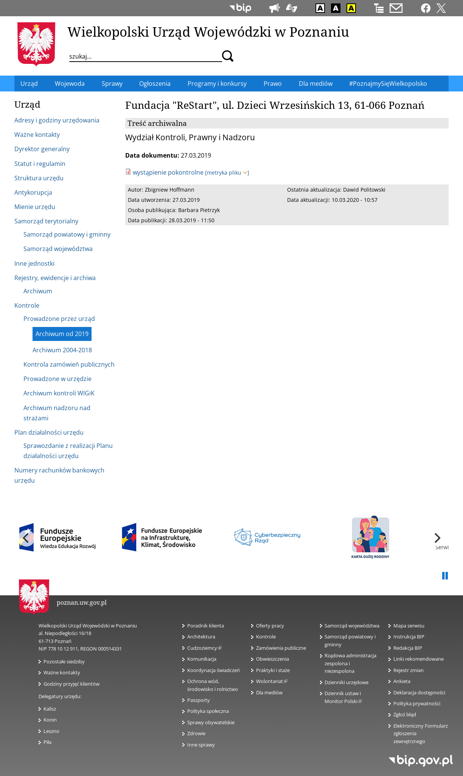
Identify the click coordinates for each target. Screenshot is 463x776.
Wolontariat (271, 681)
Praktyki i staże (273, 670)
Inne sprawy (201, 744)
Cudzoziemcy (204, 647)
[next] (436, 538)
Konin (50, 719)
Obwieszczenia (272, 658)
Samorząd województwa (352, 625)
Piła (47, 742)
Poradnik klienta (205, 625)
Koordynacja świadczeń (213, 670)
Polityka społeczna (208, 711)
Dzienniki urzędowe (346, 682)
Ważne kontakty (62, 672)
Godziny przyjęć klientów (71, 683)
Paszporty (198, 700)
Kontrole (266, 636)
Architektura (201, 636)
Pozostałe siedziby (64, 661)
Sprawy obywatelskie (211, 722)
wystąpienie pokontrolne (168, 172)
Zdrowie (196, 733)
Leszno (51, 731)
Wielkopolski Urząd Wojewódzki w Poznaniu (208, 31)
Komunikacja (201, 658)
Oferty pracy (270, 625)
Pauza (445, 576)
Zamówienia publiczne (281, 647)
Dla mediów (269, 692)
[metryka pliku (227, 172)
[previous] (26, 538)
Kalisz (50, 708)
